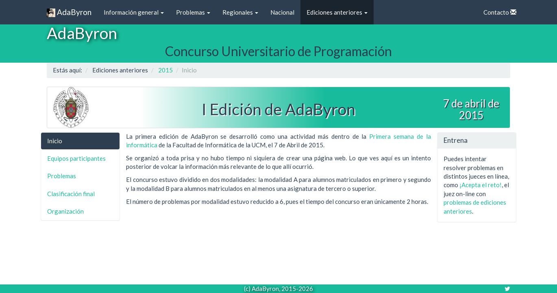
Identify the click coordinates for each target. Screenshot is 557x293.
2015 (165, 70)
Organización (65, 211)
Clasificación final (71, 193)
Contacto (499, 12)
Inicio (54, 140)
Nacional (282, 12)
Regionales (240, 12)
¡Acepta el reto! (480, 184)
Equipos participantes (76, 158)
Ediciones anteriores (337, 12)
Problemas (193, 12)
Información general (134, 12)
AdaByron (69, 12)
